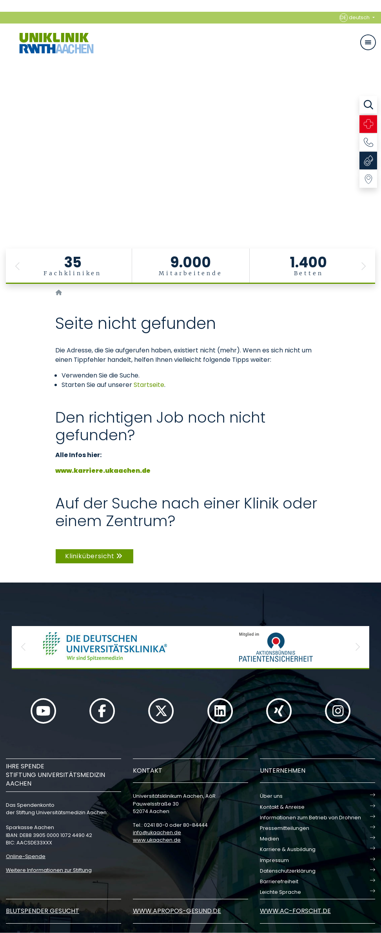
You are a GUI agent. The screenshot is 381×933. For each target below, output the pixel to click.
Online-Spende (25, 856)
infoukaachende (157, 832)
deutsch (355, 17)
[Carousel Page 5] (5, 139)
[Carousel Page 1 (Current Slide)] (5, 116)
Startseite (149, 384)
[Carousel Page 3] (5, 127)
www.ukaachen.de (157, 840)
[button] (17, 266)
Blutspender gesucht (42, 910)
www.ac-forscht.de (295, 910)
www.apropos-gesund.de (177, 910)
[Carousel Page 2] (5, 121)
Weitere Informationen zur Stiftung (49, 870)
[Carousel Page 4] (5, 133)
